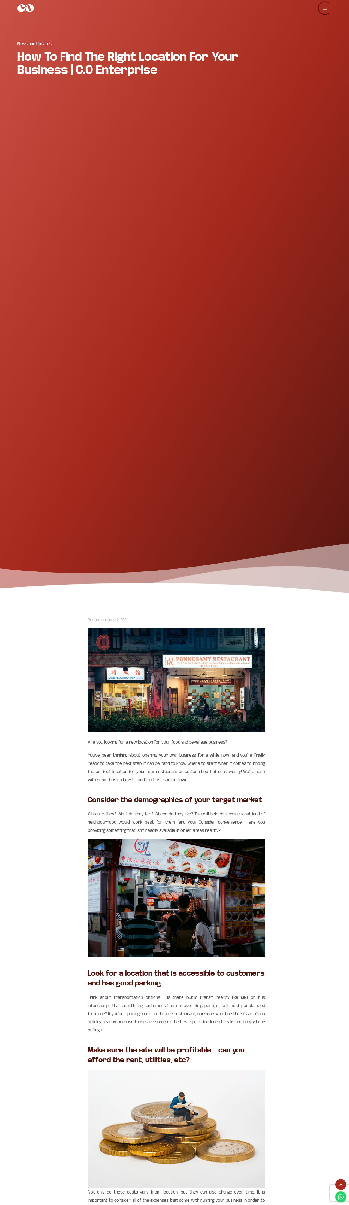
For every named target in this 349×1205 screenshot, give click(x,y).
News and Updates (34, 43)
